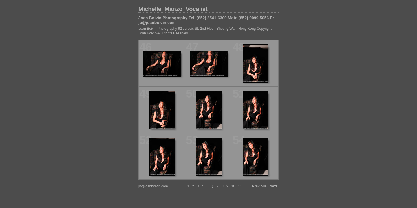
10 (233, 186)
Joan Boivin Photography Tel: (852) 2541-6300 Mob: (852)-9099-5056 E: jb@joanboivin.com (206, 20)
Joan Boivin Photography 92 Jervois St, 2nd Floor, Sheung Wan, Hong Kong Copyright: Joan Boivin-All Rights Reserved (205, 31)
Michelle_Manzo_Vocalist (173, 9)
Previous (259, 186)
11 (240, 186)
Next (273, 186)
